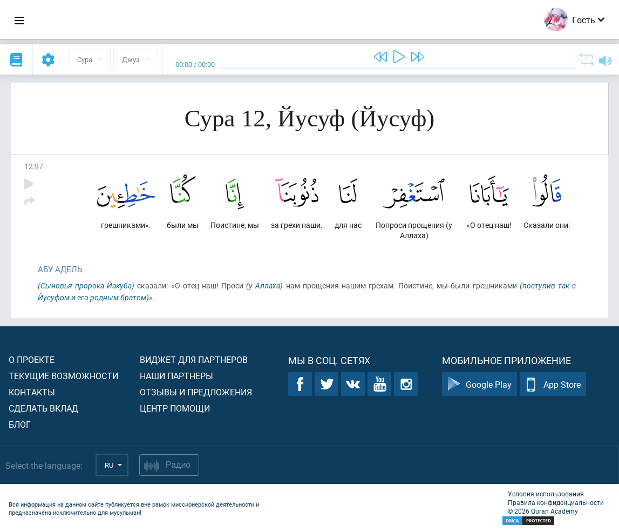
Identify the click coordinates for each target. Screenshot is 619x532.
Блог (20, 424)
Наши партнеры (176, 375)
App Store (553, 384)
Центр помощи (175, 408)
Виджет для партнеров (194, 359)
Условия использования (546, 493)
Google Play (479, 384)
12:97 (33, 166)
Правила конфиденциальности (556, 502)
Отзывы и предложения (196, 392)
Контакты (32, 392)
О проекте (32, 359)
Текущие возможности (63, 375)
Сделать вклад (43, 408)
